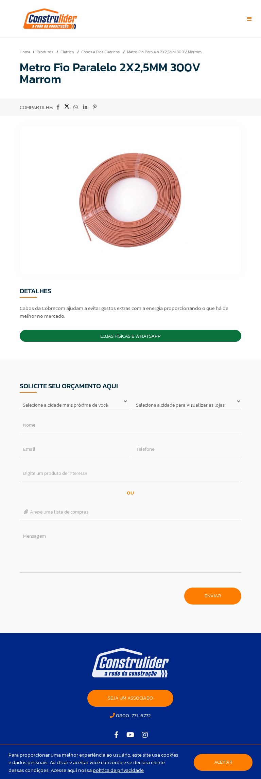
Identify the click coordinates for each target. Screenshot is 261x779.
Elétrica (67, 52)
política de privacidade (118, 770)
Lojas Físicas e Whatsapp (130, 336)
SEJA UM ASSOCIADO (130, 698)
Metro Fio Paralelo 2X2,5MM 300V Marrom (164, 52)
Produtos (45, 52)
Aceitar (223, 762)
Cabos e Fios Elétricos (101, 52)
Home (25, 52)
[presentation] (71, 592)
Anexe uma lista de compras (56, 512)
